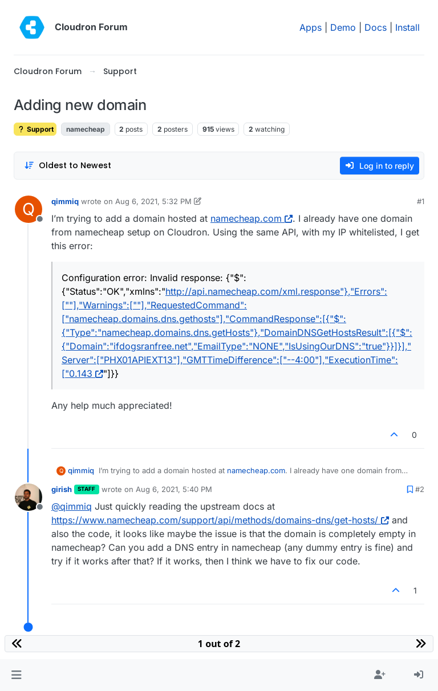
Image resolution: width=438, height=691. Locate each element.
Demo (343, 27)
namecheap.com (251, 218)
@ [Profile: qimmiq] (71, 506)
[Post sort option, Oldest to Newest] (67, 165)
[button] (16, 675)
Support (35, 129)
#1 (420, 201)
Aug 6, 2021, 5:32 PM (153, 201)
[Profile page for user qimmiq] (28, 209)
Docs (375, 27)
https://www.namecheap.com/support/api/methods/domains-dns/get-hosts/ (220, 520)
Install (407, 27)
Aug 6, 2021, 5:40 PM (174, 489)
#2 (419, 489)
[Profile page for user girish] (28, 497)
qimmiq (65, 201)
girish (61, 489)
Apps (310, 27)
